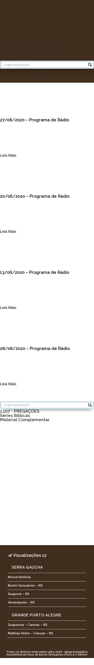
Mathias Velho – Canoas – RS (30, 633)
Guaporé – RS (18, 594)
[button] (47, 72)
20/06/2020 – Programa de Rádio (35, 196)
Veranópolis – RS (21, 602)
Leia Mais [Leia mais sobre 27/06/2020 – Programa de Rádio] (8, 155)
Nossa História (19, 577)
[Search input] (45, 65)
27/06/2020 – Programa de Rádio (34, 119)
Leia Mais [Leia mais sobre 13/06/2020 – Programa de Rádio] (8, 308)
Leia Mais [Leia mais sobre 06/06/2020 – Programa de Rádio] (8, 384)
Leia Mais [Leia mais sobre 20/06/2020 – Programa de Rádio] (8, 231)
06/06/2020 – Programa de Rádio (35, 348)
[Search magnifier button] (90, 65)
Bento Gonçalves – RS (25, 585)
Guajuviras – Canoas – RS (27, 625)
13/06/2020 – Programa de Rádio (34, 272)
